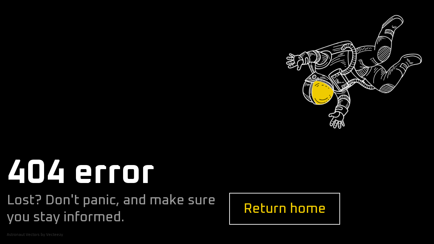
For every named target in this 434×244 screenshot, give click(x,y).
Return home (284, 209)
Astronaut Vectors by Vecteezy (35, 235)
